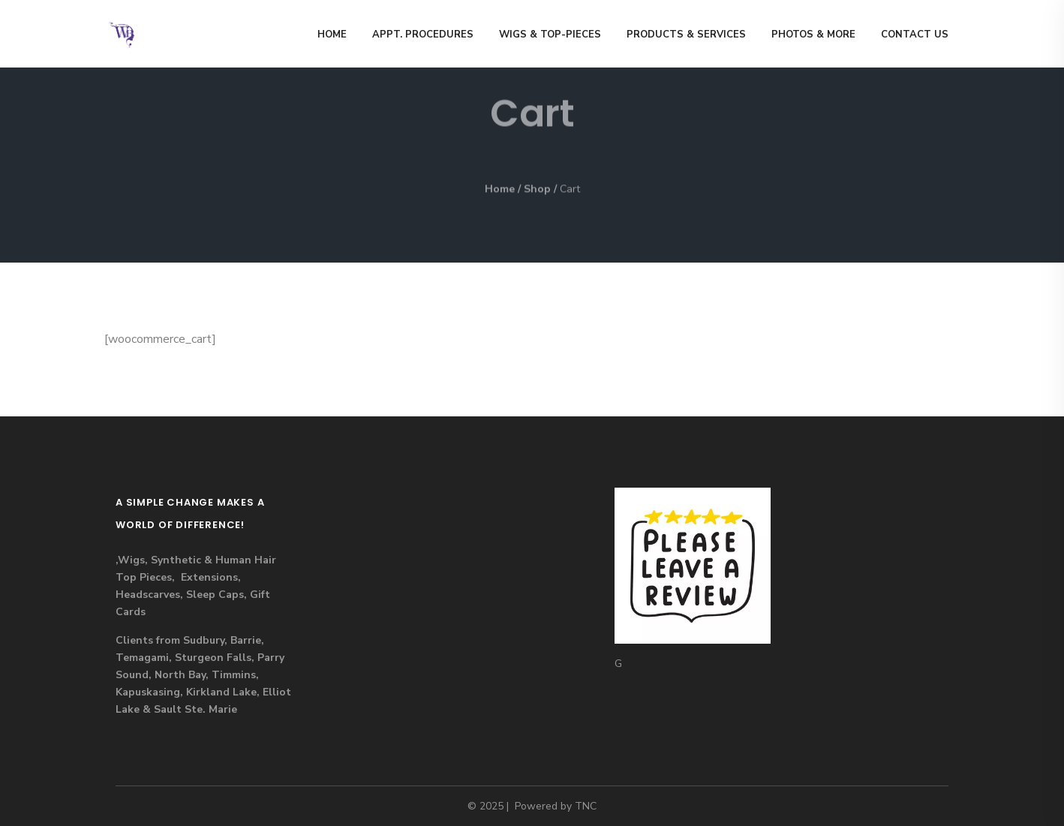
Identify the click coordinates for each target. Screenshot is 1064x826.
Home (332, 34)
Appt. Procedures (422, 34)
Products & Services (686, 34)
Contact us (914, 34)
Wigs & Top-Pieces (550, 34)
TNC (586, 806)
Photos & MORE (813, 34)
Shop (537, 189)
